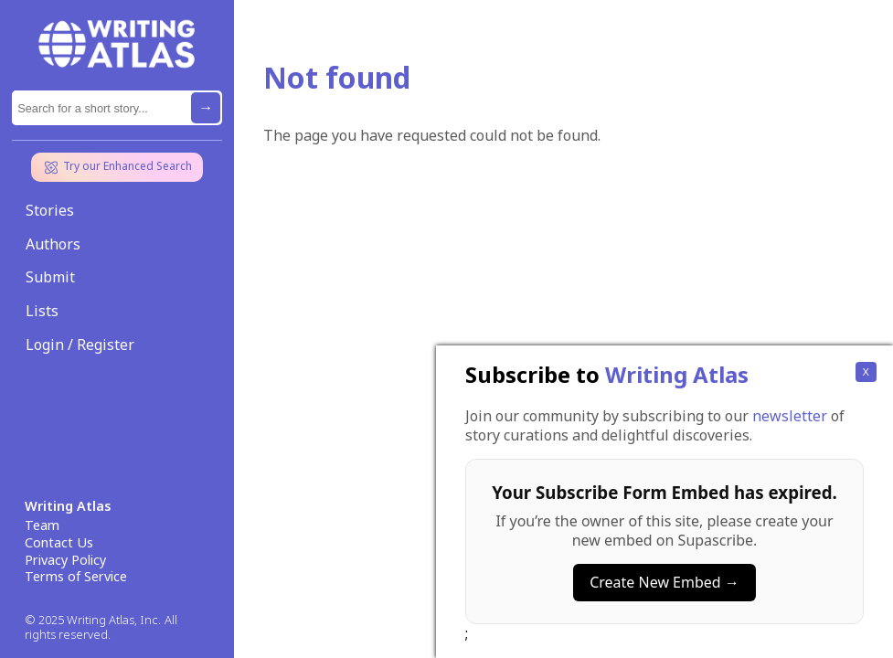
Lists (42, 311)
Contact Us (59, 543)
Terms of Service (76, 576)
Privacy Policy (65, 560)
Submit (50, 277)
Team (42, 525)
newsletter (789, 599)
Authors (53, 244)
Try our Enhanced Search (117, 167)
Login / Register (80, 344)
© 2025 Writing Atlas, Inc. (93, 620)
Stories (50, 210)
